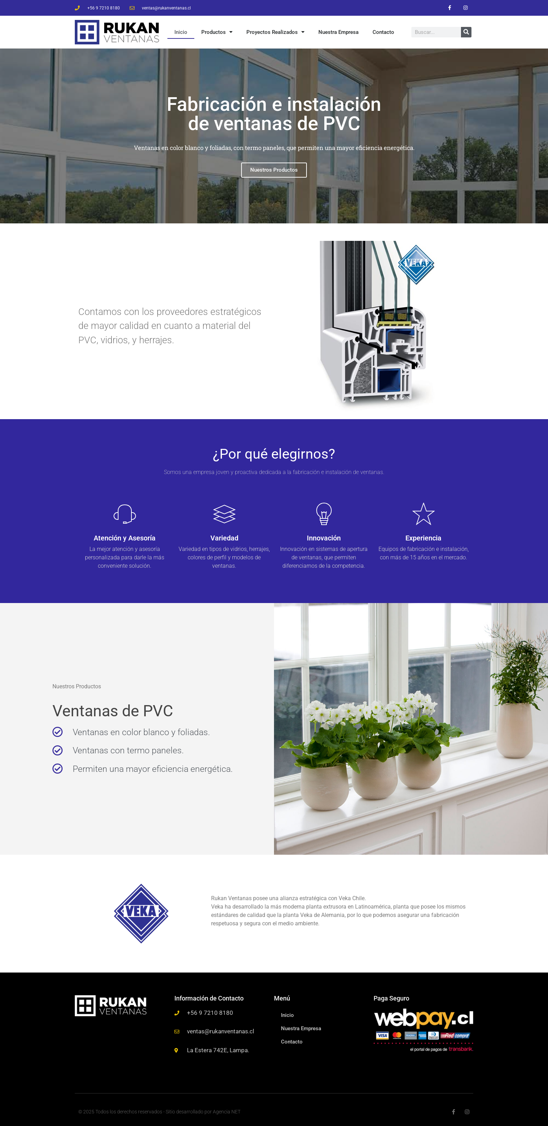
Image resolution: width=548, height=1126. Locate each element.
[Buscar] (466, 31)
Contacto (383, 31)
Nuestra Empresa (338, 31)
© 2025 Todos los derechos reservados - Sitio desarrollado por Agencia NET (159, 1110)
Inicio (180, 31)
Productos (216, 32)
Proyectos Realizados (275, 32)
